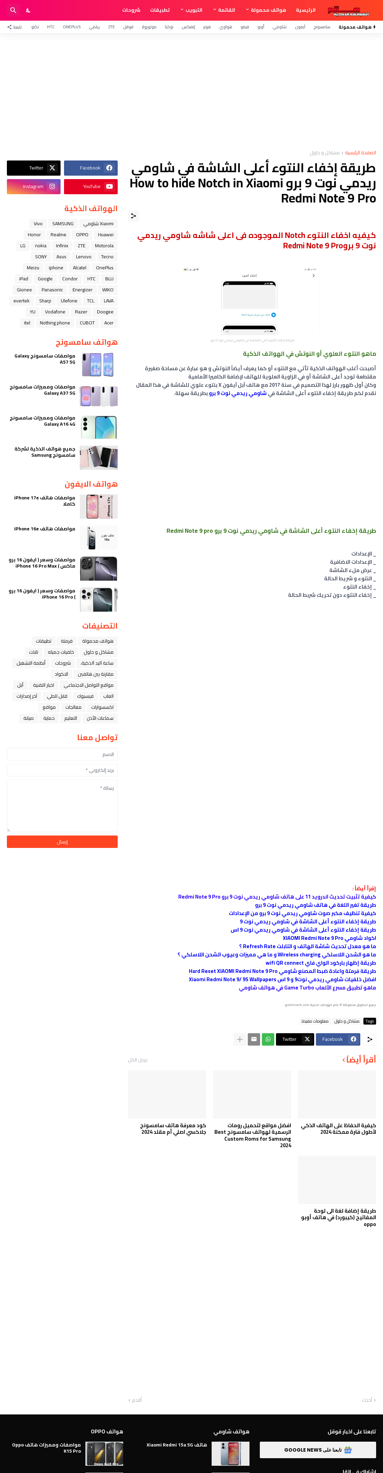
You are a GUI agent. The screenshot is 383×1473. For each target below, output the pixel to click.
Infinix (62, 245)
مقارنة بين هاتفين (96, 674)
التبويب (193, 10)
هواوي (225, 27)
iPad (23, 278)
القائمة (226, 10)
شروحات (131, 10)
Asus (61, 256)
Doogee (105, 311)
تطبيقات (160, 10)
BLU (109, 278)
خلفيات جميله (61, 651)
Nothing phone (55, 322)
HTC (51, 27)
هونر (207, 27)
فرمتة (67, 640)
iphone (56, 267)
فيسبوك (85, 696)
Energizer (83, 289)
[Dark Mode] (28, 10)
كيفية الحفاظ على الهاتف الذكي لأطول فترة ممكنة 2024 (338, 1128)
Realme (58, 234)
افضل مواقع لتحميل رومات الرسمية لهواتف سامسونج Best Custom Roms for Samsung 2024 (252, 1135)
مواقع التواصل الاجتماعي (89, 685)
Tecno (107, 256)
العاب (108, 696)
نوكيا (169, 27)
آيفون (300, 27)
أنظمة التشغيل (31, 662)
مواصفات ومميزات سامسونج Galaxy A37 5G (42, 390)
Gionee (24, 289)
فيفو (245, 27)
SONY (41, 256)
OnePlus (72, 27)
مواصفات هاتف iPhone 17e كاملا (44, 501)
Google (45, 278)
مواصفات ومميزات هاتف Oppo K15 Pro (46, 1448)
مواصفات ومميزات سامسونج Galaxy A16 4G (42, 421)
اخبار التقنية (43, 685)
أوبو (260, 27)
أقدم (137, 1400)
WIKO (108, 289)
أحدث (367, 1400)
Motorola (104, 245)
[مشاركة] (133, 215)
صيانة (28, 718)
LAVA (109, 300)
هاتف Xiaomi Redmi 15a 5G (177, 1445)
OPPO (82, 234)
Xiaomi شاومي (98, 223)
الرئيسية (306, 10)
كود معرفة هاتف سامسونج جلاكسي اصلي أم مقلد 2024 (173, 1128)
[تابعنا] (16, 27)
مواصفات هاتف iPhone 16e (44, 529)
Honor (34, 234)
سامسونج (321, 27)
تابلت (33, 651)
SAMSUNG (63, 223)
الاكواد (61, 674)
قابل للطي (57, 696)
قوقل (128, 27)
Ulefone (69, 300)
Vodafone (55, 311)
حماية (49, 718)
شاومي (280, 27)
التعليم (70, 718)
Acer (109, 322)
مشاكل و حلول (325, 153)
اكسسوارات (102, 707)
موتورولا (149, 27)
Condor (70, 278)
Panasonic (52, 289)
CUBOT (87, 322)
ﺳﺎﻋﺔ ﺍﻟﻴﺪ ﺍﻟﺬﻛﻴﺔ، (97, 662)
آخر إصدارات (27, 696)
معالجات (73, 707)
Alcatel (79, 267)
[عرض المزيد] (240, 1039)
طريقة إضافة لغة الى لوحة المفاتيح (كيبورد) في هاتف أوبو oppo (338, 1217)
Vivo (38, 223)
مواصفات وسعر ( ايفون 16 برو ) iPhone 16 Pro (42, 594)
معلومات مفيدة (315, 1021)
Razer (81, 311)
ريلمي (94, 27)
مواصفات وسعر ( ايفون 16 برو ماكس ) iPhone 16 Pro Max (42, 563)
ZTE (111, 27)
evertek (21, 300)
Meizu (33, 267)
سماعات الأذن (100, 718)
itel (27, 322)
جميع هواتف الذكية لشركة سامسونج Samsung (44, 452)
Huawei (106, 234)
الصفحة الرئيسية (360, 153)
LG (22, 245)
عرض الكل (138, 1059)
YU (32, 311)
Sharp (45, 300)
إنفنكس (188, 27)
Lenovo (84, 256)
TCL (90, 300)
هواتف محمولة (268, 10)
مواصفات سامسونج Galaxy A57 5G (44, 359)
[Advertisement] (191, 91)
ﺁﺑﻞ (20, 685)
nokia (40, 245)
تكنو (35, 27)
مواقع (49, 707)
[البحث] (13, 10)
